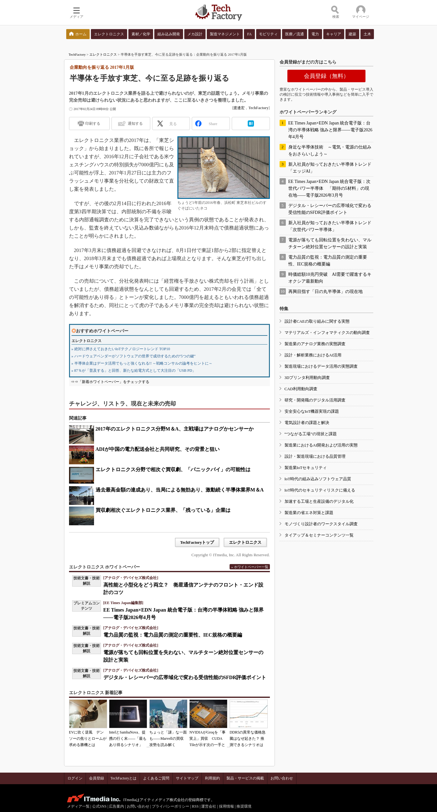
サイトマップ (187, 778)
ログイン (74, 778)
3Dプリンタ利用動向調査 (307, 377)
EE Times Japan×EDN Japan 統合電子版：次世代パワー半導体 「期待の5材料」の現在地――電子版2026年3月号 (329, 188)
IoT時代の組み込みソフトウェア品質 (318, 479)
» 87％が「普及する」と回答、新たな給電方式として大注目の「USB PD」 (134, 370)
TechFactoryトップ (197, 542)
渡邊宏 (239, 108)
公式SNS (99, 806)
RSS (195, 806)
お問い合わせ (282, 778)
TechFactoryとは (124, 778)
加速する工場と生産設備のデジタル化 (319, 501)
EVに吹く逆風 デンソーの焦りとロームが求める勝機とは (88, 738)
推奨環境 (243, 806)
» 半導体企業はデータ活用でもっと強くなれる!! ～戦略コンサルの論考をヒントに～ (142, 363)
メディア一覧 (78, 806)
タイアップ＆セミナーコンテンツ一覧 (319, 535)
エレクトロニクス (103, 54)
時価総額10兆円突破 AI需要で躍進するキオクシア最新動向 (330, 278)
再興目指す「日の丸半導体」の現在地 (325, 291)
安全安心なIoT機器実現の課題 (312, 411)
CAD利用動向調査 (301, 388)
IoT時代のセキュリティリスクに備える (320, 490)
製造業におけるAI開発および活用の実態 (321, 445)
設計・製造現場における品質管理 (315, 456)
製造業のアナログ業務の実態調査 (315, 343)
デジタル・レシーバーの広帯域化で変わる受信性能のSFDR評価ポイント (184, 677)
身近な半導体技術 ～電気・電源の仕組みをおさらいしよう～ (329, 150)
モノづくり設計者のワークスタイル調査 (321, 524)
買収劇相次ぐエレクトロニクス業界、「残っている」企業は (163, 510)
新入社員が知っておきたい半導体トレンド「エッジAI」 (329, 168)
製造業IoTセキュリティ (306, 467)
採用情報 (226, 806)
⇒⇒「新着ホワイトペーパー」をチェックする (110, 382)
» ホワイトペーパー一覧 (249, 567)
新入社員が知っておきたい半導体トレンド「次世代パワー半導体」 (329, 226)
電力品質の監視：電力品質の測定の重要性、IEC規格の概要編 (172, 635)
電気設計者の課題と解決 (307, 422)
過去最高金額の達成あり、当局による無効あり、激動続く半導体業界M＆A (180, 489)
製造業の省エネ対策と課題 (309, 512)
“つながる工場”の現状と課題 (311, 433)
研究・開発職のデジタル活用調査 (315, 400)
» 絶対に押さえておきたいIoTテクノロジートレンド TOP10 (121, 349)
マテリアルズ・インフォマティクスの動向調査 (327, 332)
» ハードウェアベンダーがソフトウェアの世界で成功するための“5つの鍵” (134, 356)
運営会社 (208, 806)
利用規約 (212, 778)
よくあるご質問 (156, 778)
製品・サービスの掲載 (245, 778)
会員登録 (96, 778)
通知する (135, 123)
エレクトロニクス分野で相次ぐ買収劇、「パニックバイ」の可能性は (173, 469)
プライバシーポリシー (170, 806)
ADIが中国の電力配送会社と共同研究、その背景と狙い (158, 449)
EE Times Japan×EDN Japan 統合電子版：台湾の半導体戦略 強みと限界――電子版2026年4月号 (330, 130)
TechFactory (77, 54)
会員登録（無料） (326, 76)
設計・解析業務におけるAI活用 (313, 355)
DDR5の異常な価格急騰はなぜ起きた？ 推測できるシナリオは (248, 738)
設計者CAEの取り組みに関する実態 (317, 321)
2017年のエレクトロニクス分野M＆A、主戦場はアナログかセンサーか (175, 428)
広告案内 (116, 806)
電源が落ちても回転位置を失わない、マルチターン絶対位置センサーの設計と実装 (329, 243)
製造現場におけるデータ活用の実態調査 (321, 366)
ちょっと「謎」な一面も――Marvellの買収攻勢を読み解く (168, 738)
